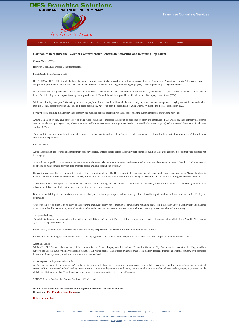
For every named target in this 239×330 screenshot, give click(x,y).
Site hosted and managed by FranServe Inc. (141, 320)
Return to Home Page (44, 298)
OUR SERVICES (62, 42)
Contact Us (165, 312)
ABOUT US (44, 42)
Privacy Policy (116, 320)
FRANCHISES (111, 42)
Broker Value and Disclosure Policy (95, 320)
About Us (60, 312)
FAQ (150, 42)
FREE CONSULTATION (87, 42)
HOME (180, 42)
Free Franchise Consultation (61, 292)
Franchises (116, 312)
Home (180, 312)
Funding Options (135, 312)
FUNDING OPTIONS (133, 42)
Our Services (77, 312)
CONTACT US (165, 42)
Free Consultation (97, 312)
